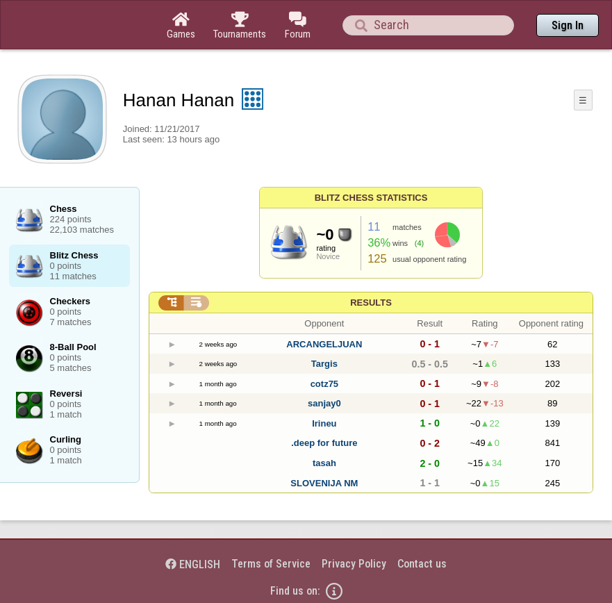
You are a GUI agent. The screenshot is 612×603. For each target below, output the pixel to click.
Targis (324, 363)
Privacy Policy (354, 563)
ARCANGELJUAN (324, 344)
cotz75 (324, 384)
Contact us (422, 563)
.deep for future (324, 443)
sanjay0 (324, 403)
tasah (324, 463)
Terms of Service (271, 563)
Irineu (324, 423)
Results (371, 302)
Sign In (568, 25)
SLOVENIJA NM (324, 483)
